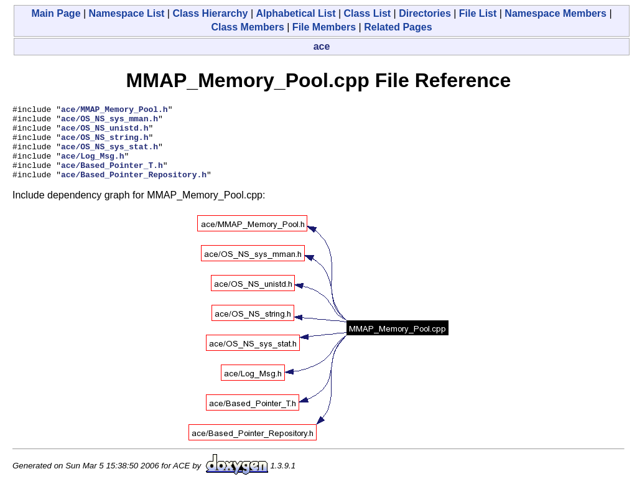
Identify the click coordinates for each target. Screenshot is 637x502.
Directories (425, 13)
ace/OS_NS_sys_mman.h (109, 122)
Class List (367, 13)
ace (322, 46)
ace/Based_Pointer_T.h (112, 178)
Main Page (55, 13)
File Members (324, 27)
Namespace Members (555, 13)
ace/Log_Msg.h (92, 166)
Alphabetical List (295, 13)
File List (477, 13)
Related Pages (398, 27)
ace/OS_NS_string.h (104, 144)
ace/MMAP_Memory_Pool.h (114, 110)
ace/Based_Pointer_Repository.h (134, 189)
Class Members (247, 27)
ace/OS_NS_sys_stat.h (109, 155)
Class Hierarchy (210, 13)
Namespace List (127, 13)
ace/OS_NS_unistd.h (104, 133)
